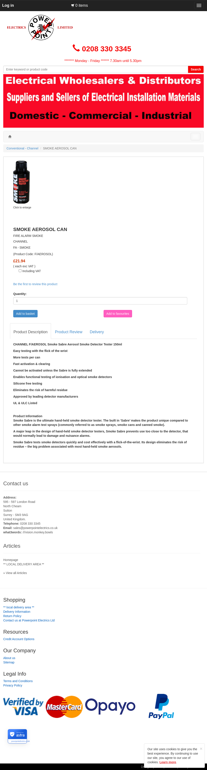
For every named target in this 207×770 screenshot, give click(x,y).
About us (9, 658)
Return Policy (12, 616)
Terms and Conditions (18, 681)
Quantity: (19, 294)
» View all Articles (15, 573)
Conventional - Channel (22, 148)
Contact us (15, 483)
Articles (11, 546)
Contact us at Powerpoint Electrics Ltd (29, 620)
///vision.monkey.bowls (38, 532)
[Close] (201, 748)
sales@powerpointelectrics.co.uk (35, 528)
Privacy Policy (12, 685)
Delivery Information (16, 611)
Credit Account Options (18, 639)
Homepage (10, 560)
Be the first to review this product (35, 284)
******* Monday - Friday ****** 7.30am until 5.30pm (103, 61)
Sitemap (8, 662)
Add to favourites (117, 313)
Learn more (167, 762)
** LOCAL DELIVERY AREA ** (23, 564)
